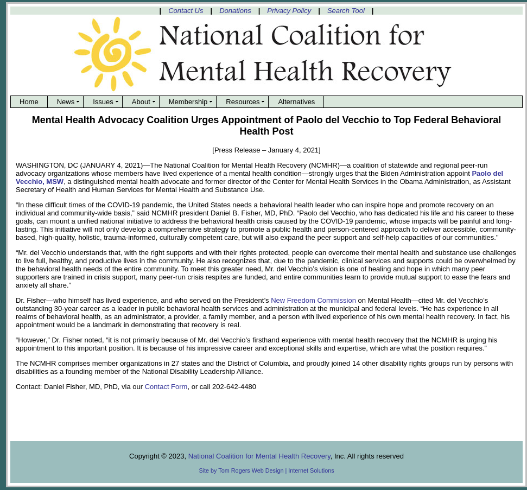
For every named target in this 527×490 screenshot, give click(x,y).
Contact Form (166, 387)
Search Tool (346, 11)
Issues (103, 102)
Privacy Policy (289, 11)
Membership (188, 102)
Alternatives (296, 102)
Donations (235, 11)
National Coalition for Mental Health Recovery (259, 456)
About (141, 102)
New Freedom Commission (313, 300)
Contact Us (185, 11)
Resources (242, 102)
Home (29, 102)
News (66, 102)
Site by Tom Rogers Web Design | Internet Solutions (266, 470)
